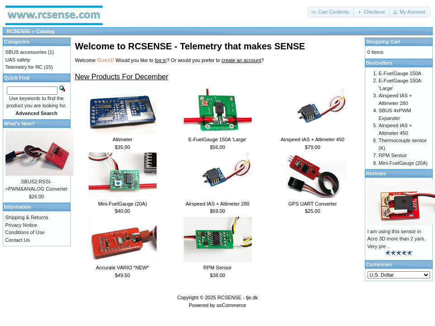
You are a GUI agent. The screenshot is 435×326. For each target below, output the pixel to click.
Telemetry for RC (24, 67)
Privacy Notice (21, 225)
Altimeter (122, 139)
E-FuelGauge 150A (400, 73)
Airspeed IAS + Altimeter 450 (312, 139)
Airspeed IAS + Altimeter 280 (217, 203)
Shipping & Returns (26, 217)
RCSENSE (19, 31)
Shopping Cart (383, 41)
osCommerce (231, 305)
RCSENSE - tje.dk (237, 297)
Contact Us (17, 240)
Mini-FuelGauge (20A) (122, 203)
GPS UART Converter (312, 203)
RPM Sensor (217, 267)
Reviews (376, 173)
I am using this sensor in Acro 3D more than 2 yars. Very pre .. (396, 239)
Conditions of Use (25, 232)
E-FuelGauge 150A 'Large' (217, 139)
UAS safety (17, 59)
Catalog (45, 31)
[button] (330, 12)
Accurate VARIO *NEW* (122, 267)
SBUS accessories (26, 52)
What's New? (19, 123)
